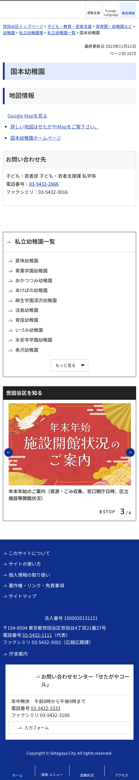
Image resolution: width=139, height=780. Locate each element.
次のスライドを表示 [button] (134, 452)
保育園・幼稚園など (114, 26)
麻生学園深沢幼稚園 (36, 300)
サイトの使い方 (25, 564)
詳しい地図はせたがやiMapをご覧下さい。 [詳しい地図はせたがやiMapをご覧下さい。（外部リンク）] (54, 126)
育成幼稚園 (26, 320)
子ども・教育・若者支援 (69, 26)
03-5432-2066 (44, 183)
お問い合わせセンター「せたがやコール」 (85, 680)
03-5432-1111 (37, 634)
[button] (94, 10)
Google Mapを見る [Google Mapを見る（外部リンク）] (27, 115)
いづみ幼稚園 (29, 330)
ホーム (17, 775)
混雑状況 (87, 775)
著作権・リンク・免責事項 (36, 585)
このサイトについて (29, 553)
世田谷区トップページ (23, 26)
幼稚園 (9, 32)
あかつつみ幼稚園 (33, 280)
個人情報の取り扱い (29, 574)
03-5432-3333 (45, 708)
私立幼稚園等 (31, 32)
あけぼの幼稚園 (31, 290)
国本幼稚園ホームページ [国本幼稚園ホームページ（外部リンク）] (35, 137)
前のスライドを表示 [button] (12, 452)
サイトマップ (22, 596)
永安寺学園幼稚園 (33, 339)
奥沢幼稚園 (26, 350)
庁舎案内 (18, 653)
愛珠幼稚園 (26, 260)
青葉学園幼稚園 (31, 270)
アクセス (121, 775)
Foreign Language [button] (111, 12)
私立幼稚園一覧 (61, 32)
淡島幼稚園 (26, 310)
